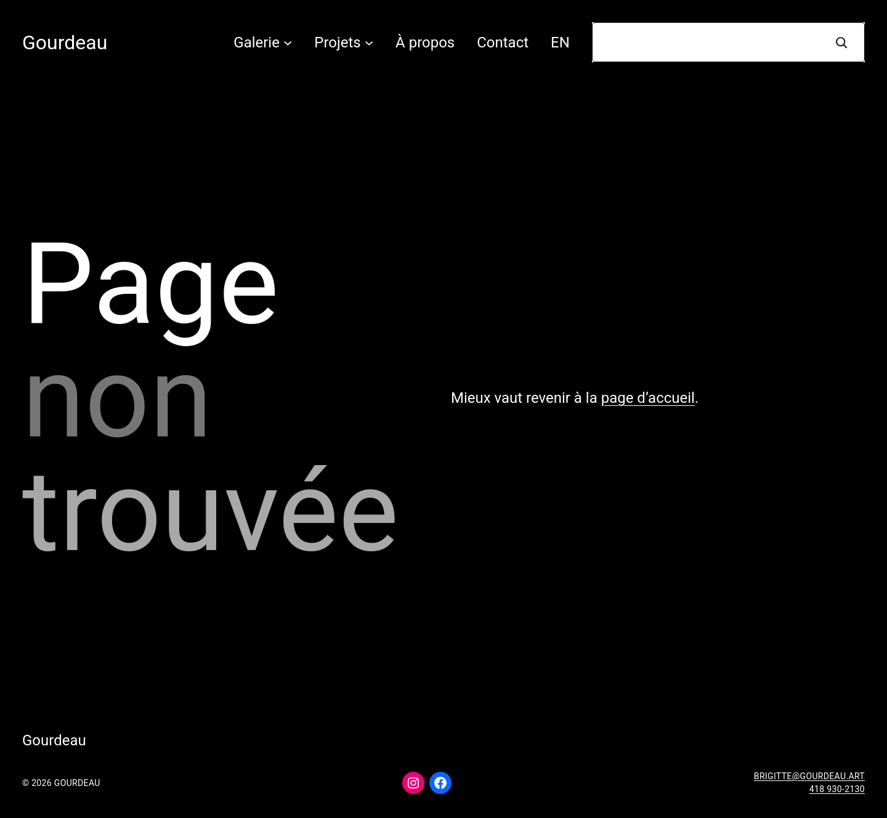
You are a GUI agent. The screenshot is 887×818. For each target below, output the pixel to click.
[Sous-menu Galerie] (287, 42)
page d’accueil (648, 398)
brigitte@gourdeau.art (809, 776)
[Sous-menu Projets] (369, 42)
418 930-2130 (837, 789)
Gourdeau (64, 42)
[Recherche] (841, 42)
